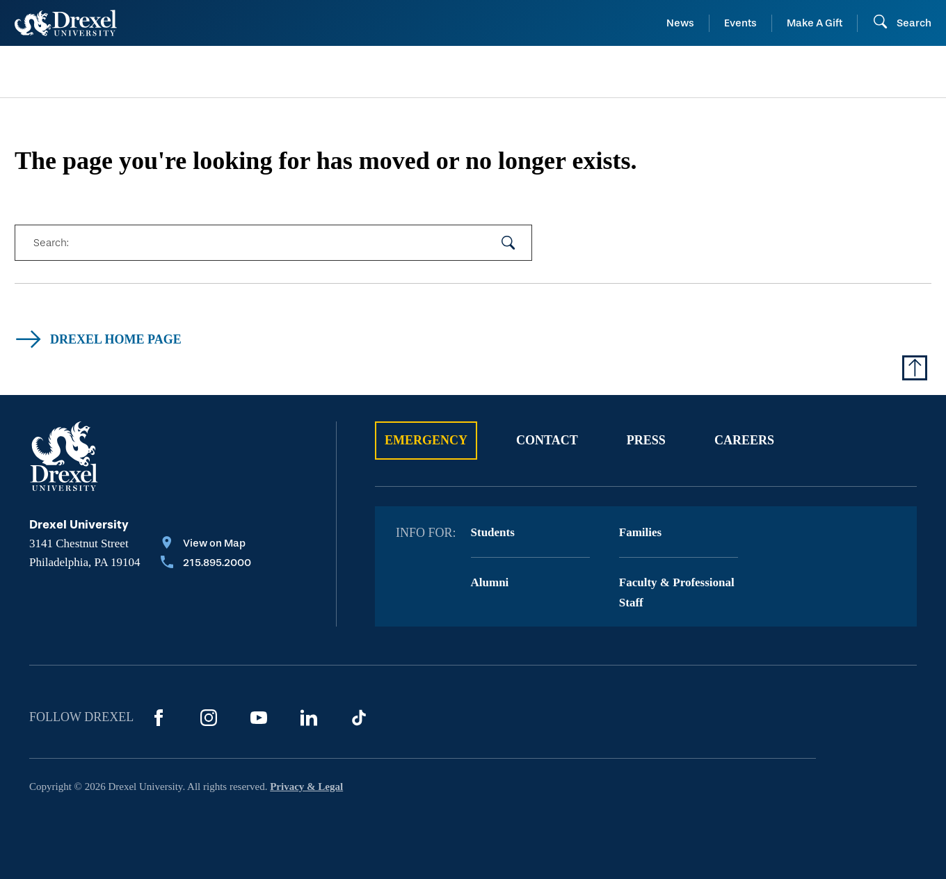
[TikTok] (359, 717)
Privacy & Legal (306, 786)
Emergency (426, 440)
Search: (50, 242)
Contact (547, 440)
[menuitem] (119, 72)
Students (493, 532)
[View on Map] (206, 544)
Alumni (490, 582)
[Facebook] (158, 717)
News (680, 23)
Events (740, 23)
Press (646, 440)
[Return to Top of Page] (914, 367)
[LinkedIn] (308, 717)
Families (640, 532)
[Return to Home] (66, 23)
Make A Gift (814, 23)
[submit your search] (508, 242)
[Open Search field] (901, 23)
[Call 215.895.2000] (206, 564)
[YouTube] (258, 717)
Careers (744, 440)
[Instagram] (208, 717)
